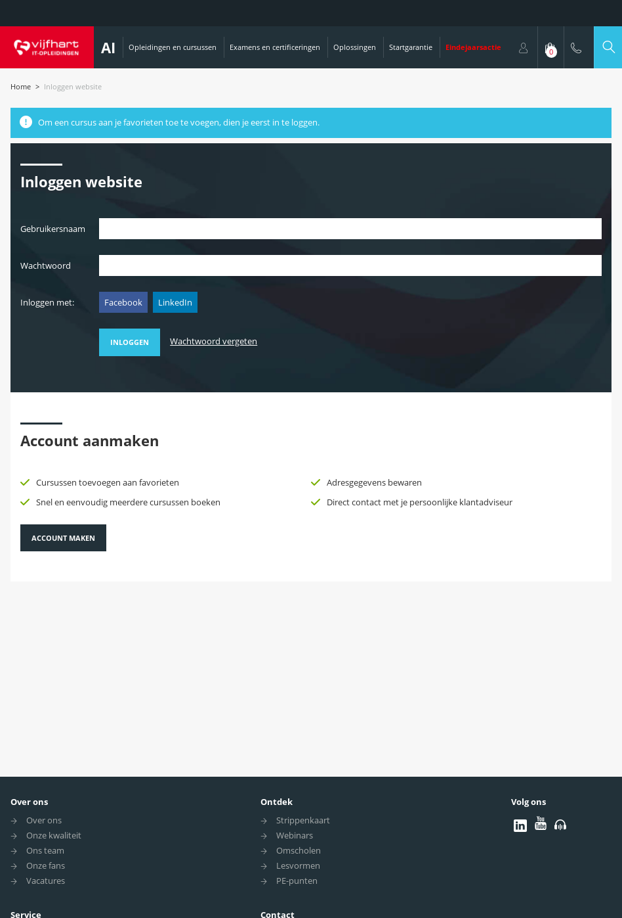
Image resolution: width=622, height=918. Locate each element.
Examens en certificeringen (275, 47)
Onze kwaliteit (53, 835)
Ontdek (276, 802)
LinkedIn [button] (175, 302)
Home (20, 86)
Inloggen (129, 342)
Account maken (63, 538)
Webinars (294, 835)
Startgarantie (410, 47)
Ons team (45, 850)
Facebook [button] (123, 302)
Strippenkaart (303, 820)
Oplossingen (354, 47)
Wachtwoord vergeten (213, 341)
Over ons (29, 802)
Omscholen (298, 850)
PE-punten (297, 880)
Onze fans (45, 865)
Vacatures (45, 880)
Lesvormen (298, 865)
